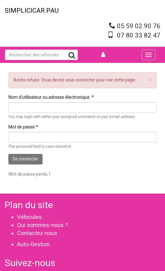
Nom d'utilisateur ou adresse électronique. (51, 97)
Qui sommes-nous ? (42, 225)
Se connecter (25, 158)
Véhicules (29, 217)
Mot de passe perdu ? (30, 174)
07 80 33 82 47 (138, 35)
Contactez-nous (37, 233)
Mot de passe (23, 127)
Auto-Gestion (33, 244)
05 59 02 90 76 (138, 26)
